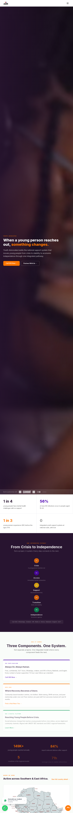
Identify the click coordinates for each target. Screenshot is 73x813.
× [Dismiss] (24, 800)
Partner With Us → (30, 263)
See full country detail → (61, 779)
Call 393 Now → (11, 263)
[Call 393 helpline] (68, 808)
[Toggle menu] (68, 3)
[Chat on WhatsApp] (5, 808)
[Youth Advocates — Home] (5, 3)
